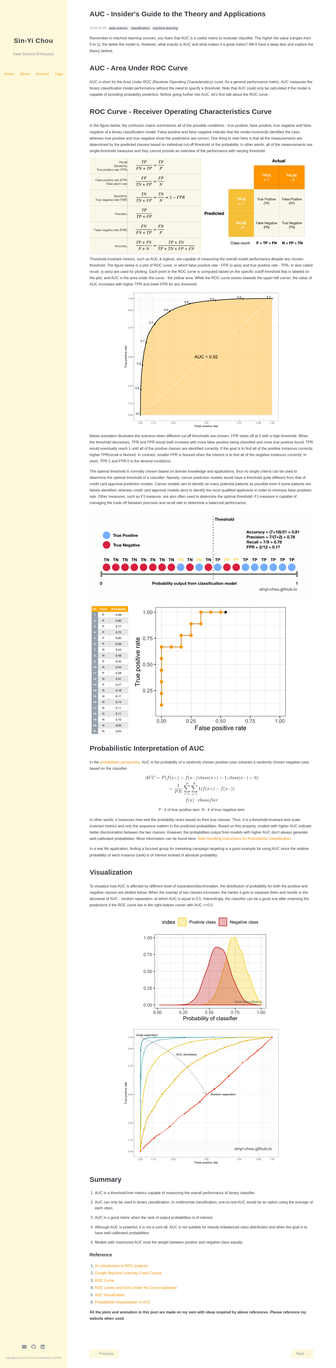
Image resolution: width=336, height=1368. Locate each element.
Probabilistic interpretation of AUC (122, 1302)
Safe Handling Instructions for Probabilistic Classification (244, 839)
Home (9, 74)
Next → (302, 1354)
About (25, 74)
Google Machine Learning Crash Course (128, 1273)
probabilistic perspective (120, 762)
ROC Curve (104, 1280)
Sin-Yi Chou (33, 40)
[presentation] (202, 789)
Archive (42, 74)
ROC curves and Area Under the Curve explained (135, 1288)
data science (119, 28)
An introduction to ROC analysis (121, 1266)
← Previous (104, 1354)
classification (140, 28)
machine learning (165, 28)
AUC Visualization (110, 1295)
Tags (59, 74)
